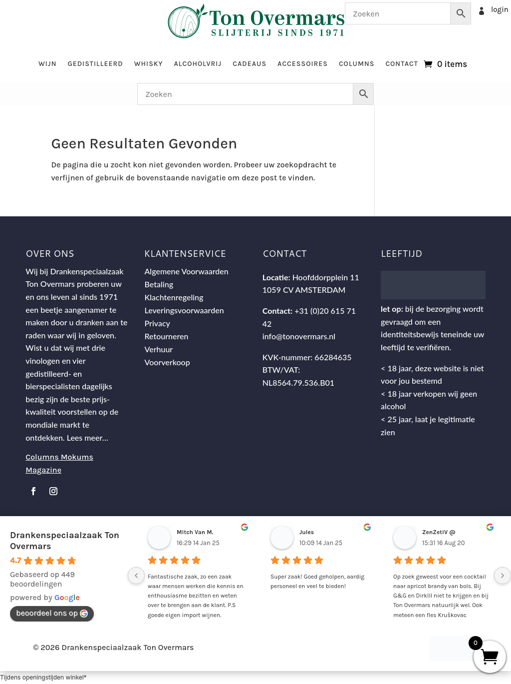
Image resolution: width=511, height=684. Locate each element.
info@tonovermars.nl (298, 336)
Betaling (159, 284)
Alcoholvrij (198, 63)
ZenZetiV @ (439, 532)
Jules (306, 532)
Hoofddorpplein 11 (325, 277)
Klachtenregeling (174, 297)
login (500, 9)
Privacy (157, 323)
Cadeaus (249, 63)
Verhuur (159, 349)
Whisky (148, 63)
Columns (356, 63)
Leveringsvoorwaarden (184, 310)
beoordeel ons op (52, 613)
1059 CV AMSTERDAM (304, 289)
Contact (401, 63)
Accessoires (302, 63)
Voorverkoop (167, 362)
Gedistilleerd (95, 63)
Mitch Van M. (195, 532)
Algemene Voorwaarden (187, 271)
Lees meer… (87, 437)
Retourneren (167, 336)
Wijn (47, 63)
